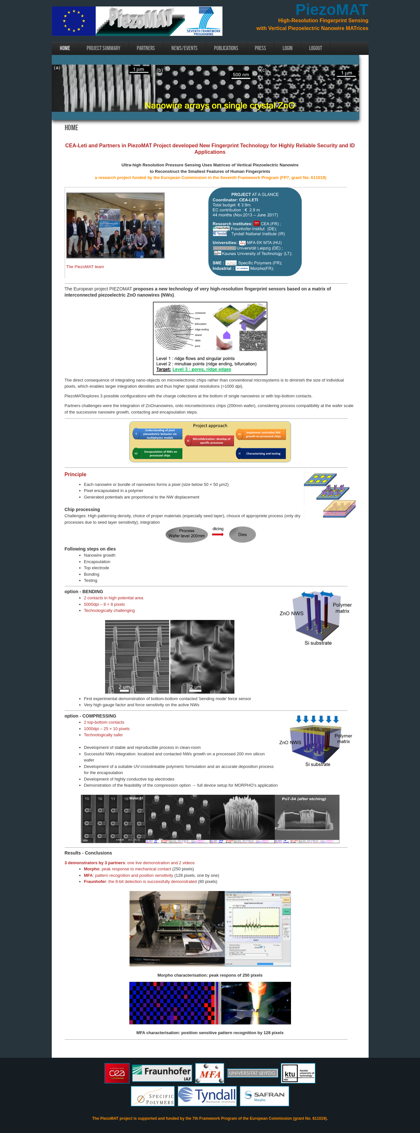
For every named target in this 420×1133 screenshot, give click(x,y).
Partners (146, 48)
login (288, 48)
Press (260, 48)
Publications (226, 48)
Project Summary (103, 48)
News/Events (184, 48)
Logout (315, 48)
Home (65, 48)
